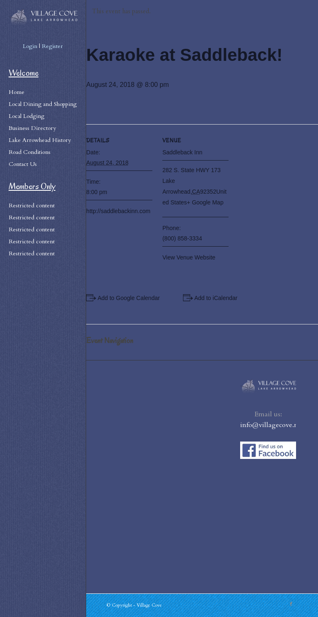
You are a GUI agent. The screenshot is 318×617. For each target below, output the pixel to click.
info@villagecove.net (272, 425)
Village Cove (149, 605)
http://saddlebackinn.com (118, 211)
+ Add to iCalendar (214, 298)
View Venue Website (188, 257)
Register (52, 46)
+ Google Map (205, 202)
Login (30, 46)
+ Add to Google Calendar (126, 298)
